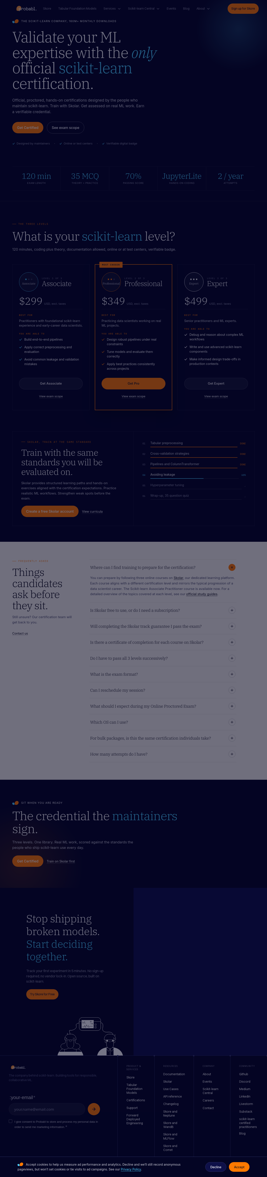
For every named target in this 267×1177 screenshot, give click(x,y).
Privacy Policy (131, 1169)
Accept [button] (239, 1167)
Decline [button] (215, 1167)
